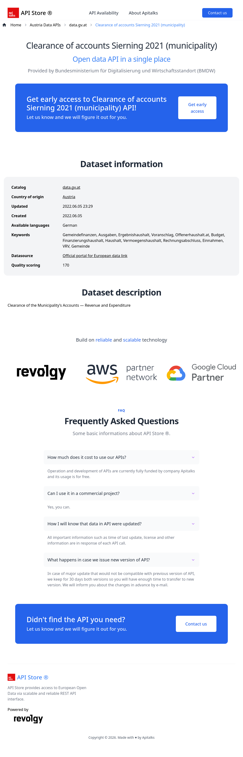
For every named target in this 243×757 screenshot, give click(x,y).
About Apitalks (143, 13)
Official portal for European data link (95, 255)
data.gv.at (78, 25)
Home (15, 25)
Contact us (217, 12)
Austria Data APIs (45, 25)
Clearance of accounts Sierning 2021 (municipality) (140, 25)
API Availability (103, 13)
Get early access (197, 108)
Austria (69, 196)
